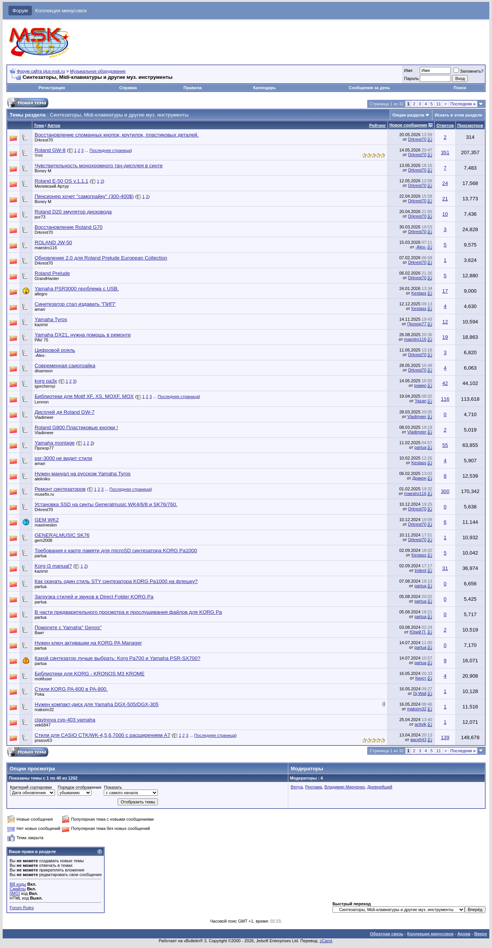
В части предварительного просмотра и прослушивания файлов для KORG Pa (128, 612)
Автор (53, 125)
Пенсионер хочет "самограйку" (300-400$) (84, 196)
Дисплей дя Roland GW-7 (65, 412)
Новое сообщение (408, 125)
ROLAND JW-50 (53, 242)
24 (445, 183)
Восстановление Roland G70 (69, 227)
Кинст (420, 678)
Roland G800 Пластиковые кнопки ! (76, 427)
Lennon (42, 402)
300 (445, 491)
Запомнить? (469, 71)
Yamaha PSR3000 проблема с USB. (77, 289)
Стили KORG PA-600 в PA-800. (71, 689)
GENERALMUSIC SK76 (62, 535)
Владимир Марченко (344, 787)
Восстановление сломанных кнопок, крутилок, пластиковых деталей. (117, 135)
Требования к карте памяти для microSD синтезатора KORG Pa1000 (116, 550)
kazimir (41, 324)
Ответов (445, 125)
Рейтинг (377, 125)
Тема (39, 125)
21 (445, 199)
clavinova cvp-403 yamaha (65, 720)
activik (421, 724)
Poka (39, 694)
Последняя (462, 104)
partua (420, 447)
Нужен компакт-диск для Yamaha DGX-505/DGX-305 (97, 704)
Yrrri (39, 155)
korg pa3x (46, 381)
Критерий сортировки (31, 787)
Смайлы (18, 888)
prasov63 (43, 740)
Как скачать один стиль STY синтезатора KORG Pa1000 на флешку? (116, 581)
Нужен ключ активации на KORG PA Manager (88, 643)
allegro (41, 294)
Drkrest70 (44, 140)
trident (421, 570)
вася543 (419, 739)
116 (445, 399)
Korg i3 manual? (53, 566)
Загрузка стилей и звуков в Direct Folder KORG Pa (94, 597)
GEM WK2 (47, 520)
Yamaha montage (55, 443)
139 (445, 737)
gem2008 (43, 540)
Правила (192, 87)
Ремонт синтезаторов (60, 489)
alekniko (42, 478)
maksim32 (44, 709)
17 (445, 291)
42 (445, 383)
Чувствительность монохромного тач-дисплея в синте (99, 165)
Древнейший (379, 787)
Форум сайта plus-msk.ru (41, 71)
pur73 (40, 217)
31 (445, 568)
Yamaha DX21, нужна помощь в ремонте (83, 335)
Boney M (43, 170)
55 (445, 445)
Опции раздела (408, 115)
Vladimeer (44, 417)
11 (438, 104)
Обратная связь (386, 933)
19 (445, 337)
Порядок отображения (79, 787)
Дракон (419, 478)
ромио (420, 385)
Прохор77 (416, 324)
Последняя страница (110, 150)
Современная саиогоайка (65, 365)
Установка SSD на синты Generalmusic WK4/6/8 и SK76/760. (106, 504)
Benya (297, 787)
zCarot (326, 940)
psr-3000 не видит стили (63, 458)
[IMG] (15, 893)
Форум (20, 10)
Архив (463, 933)
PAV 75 (41, 340)
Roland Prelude (52, 273)
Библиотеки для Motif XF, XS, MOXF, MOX (84, 396)
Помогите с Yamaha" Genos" (68, 627)
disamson (44, 370)
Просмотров (470, 125)
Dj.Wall (419, 693)
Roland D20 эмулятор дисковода (73, 212)
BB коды (18, 884)
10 (445, 214)
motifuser (43, 678)
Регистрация (51, 87)
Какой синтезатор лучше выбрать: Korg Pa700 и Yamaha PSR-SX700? (117, 658)
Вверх (480, 933)
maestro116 (46, 247)
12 (445, 322)
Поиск (460, 87)
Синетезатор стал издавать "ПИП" (75, 304)
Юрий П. (418, 632)
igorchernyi (45, 386)
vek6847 (43, 725)
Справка (128, 87)
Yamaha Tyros (51, 319)
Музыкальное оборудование (98, 71)
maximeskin (46, 525)
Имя (408, 70)
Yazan (420, 400)
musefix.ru (44, 494)
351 (445, 152)
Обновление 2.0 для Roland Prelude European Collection (101, 258)
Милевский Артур (52, 186)
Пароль (411, 78)
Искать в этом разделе (458, 115)
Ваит (39, 632)
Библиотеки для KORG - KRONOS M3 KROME (90, 673)
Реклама (313, 787)
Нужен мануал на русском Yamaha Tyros (83, 473)
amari (40, 309)
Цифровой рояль (55, 350)
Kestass (418, 293)
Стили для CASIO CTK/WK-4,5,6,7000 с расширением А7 (102, 735)
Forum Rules (22, 907)
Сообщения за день (369, 87)
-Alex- (421, 247)
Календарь (264, 87)
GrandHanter (47, 278)
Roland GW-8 (50, 150)
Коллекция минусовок (61, 10)
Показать (113, 787)
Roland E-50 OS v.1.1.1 (61, 181)
